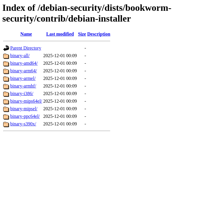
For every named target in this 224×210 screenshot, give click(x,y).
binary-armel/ (23, 78)
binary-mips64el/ (26, 101)
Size (82, 34)
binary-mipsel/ (23, 108)
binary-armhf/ (23, 85)
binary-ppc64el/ (25, 116)
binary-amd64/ (24, 63)
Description (98, 34)
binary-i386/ (21, 93)
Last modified (60, 34)
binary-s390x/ (23, 123)
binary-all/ (20, 55)
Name (26, 34)
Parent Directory (25, 48)
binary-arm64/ (23, 70)
